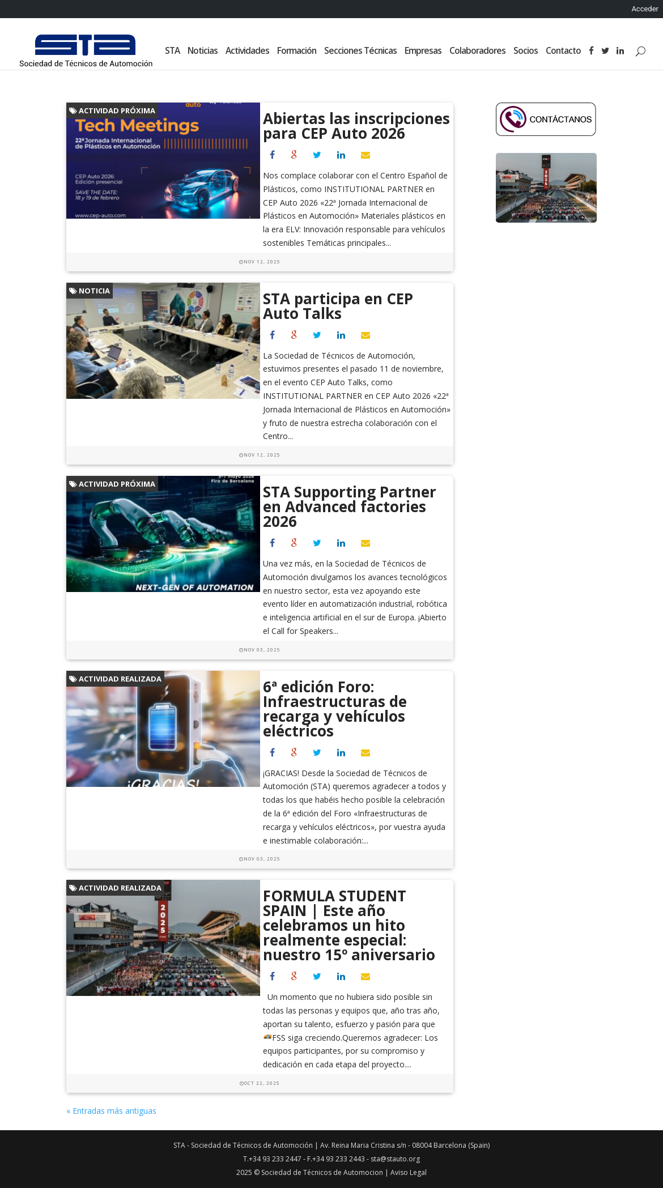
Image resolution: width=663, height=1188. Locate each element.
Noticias (203, 51)
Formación (296, 51)
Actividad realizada (115, 679)
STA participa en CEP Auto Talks (338, 305)
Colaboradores (477, 51)
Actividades (247, 51)
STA (172, 51)
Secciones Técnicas (360, 51)
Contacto (563, 51)
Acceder (644, 9)
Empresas (423, 51)
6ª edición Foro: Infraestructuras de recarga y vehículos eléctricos (335, 708)
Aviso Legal (408, 1172)
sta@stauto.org (395, 1159)
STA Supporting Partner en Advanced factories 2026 (349, 506)
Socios (525, 51)
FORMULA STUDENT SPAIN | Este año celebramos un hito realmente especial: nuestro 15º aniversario (349, 925)
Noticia (89, 291)
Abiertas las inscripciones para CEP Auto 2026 (356, 125)
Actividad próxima (112, 110)
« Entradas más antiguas (111, 1110)
